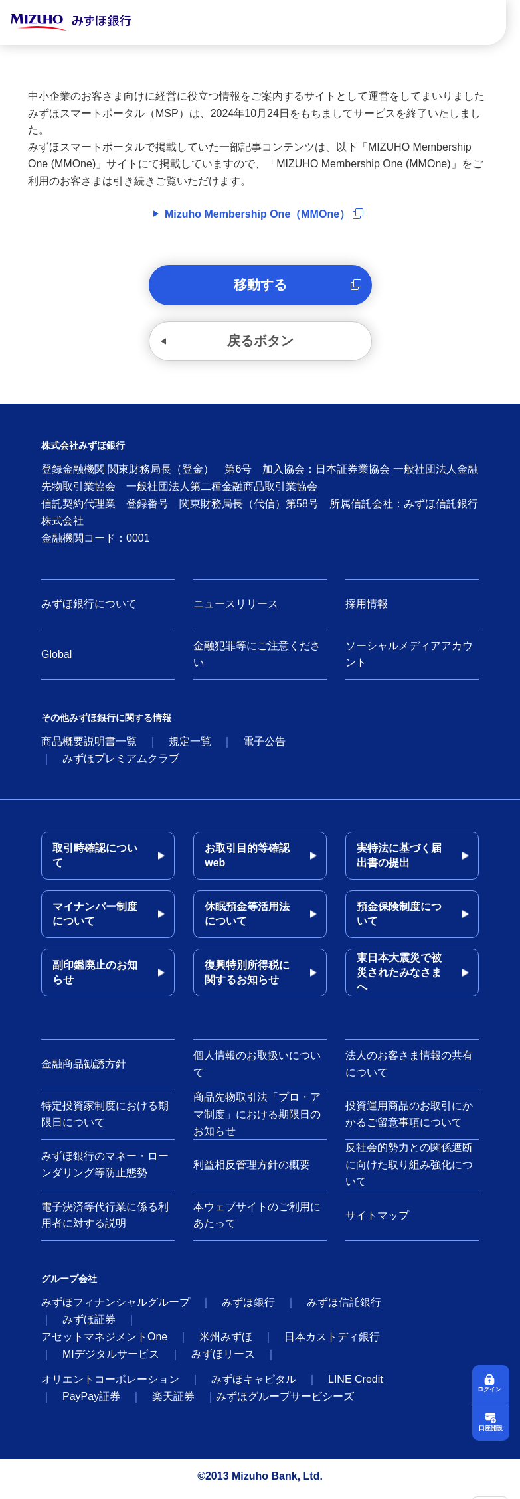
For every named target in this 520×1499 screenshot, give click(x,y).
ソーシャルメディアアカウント (409, 659)
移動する (260, 286)
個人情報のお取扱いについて (257, 1068)
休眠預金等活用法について (247, 918)
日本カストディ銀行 (332, 1341)
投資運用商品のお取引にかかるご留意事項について (409, 1119)
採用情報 (366, 608)
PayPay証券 (91, 1401)
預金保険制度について (399, 918)
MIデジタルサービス (110, 1358)
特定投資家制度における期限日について (105, 1119)
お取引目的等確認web (247, 860)
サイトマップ (377, 1219)
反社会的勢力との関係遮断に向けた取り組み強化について (409, 1169)
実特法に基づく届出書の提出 (399, 860)
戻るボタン (260, 344)
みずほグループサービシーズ (285, 1401)
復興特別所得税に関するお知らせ (247, 977)
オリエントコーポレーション (110, 1383)
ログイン (490, 1387)
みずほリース (223, 1358)
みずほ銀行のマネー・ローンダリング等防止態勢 (105, 1169)
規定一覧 (190, 745)
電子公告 (264, 745)
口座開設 (490, 1427)
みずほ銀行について (89, 608)
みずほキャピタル (253, 1383)
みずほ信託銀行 (344, 1306)
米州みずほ (225, 1341)
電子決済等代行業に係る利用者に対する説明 (105, 1220)
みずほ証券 (89, 1324)
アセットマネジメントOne (104, 1341)
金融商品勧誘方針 (83, 1068)
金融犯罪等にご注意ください (257, 659)
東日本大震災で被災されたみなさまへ (399, 977)
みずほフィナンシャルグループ (115, 1306)
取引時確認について (94, 860)
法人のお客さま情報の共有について (409, 1068)
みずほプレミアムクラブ (120, 763)
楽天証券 (173, 1401)
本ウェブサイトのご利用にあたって (257, 1220)
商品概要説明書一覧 (89, 745)
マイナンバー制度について (94, 918)
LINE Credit (355, 1383)
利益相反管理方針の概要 (251, 1169)
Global (56, 659)
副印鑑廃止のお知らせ (94, 977)
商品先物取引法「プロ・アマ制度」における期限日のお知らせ (257, 1118)
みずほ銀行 (248, 1306)
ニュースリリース (235, 608)
